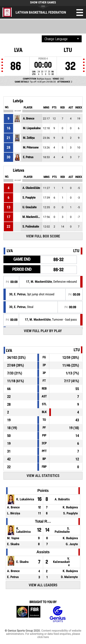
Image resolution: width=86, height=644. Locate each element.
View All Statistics (43, 475)
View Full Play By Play (43, 331)
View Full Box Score (43, 236)
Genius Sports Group (57, 614)
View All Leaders (43, 585)
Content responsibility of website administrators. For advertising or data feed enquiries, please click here (43, 634)
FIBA (28, 614)
